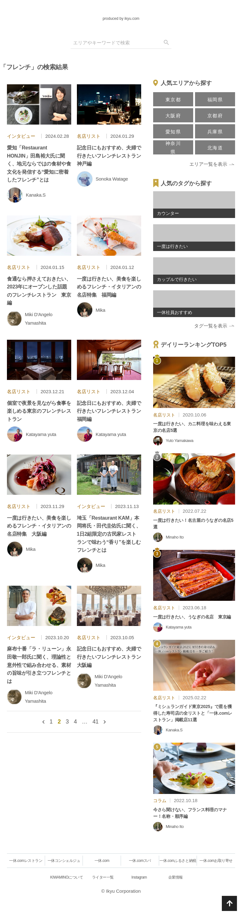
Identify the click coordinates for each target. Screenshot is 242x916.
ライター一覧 (103, 877)
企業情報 (175, 877)
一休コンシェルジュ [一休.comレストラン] (64, 860)
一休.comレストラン (25, 860)
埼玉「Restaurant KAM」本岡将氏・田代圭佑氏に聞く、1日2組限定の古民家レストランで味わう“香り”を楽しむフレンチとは (109, 534)
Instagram (139, 877)
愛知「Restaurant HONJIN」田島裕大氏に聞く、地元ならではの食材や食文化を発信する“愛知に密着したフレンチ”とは (39, 163)
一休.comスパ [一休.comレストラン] (140, 860)
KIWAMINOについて (66, 877)
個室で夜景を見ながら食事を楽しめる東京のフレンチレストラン (39, 411)
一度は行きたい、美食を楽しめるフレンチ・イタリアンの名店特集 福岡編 (109, 287)
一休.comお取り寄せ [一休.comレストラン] (216, 860)
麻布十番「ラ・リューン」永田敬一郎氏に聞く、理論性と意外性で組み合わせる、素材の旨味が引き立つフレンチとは (39, 665)
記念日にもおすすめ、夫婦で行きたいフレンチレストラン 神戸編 (111, 155)
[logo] (121, 9)
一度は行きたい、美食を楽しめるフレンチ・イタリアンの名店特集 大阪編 (39, 526)
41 (95, 721)
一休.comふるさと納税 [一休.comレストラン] (177, 860)
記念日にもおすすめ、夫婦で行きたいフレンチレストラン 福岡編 (111, 411)
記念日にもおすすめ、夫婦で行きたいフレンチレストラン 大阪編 (111, 656)
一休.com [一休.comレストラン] (102, 860)
